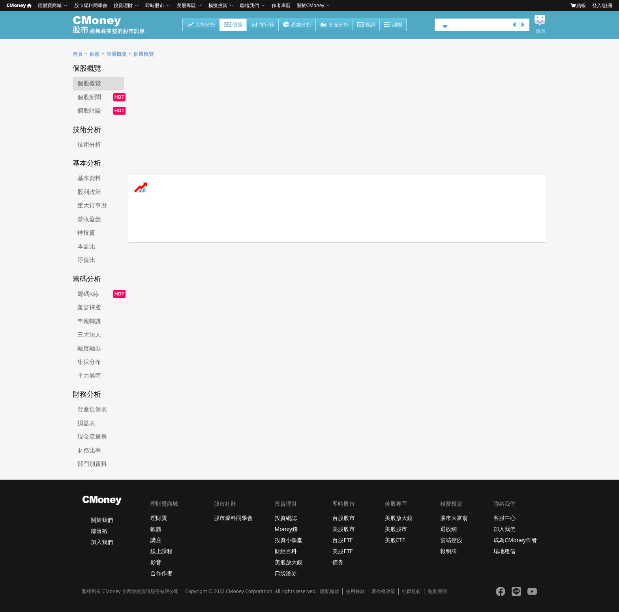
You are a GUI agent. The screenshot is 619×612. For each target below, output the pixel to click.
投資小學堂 (288, 540)
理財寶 (158, 518)
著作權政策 (383, 591)
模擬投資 (217, 5)
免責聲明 (437, 591)
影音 (155, 562)
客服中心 (504, 518)
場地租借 (504, 551)
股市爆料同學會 (90, 5)
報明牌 (448, 551)
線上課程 (161, 551)
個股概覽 (116, 54)
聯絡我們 (249, 5)
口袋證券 (286, 573)
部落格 (99, 531)
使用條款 (355, 591)
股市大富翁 (454, 518)
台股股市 (343, 518)
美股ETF (342, 551)
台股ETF (342, 540)
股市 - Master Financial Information (113, 25)
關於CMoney (311, 5)
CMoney (19, 5)
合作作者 (161, 573)
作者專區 (281, 5)
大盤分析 (201, 25)
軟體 (155, 529)
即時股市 (154, 5)
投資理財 (123, 5)
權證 (366, 25)
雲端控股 (451, 540)
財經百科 (286, 551)
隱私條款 (329, 591)
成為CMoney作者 (515, 540)
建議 (540, 31)
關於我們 (102, 519)
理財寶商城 (50, 5)
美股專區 (186, 5)
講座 (155, 540)
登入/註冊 (602, 5)
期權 (393, 25)
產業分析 (297, 25)
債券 (337, 562)
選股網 (448, 529)
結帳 (578, 5)
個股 (233, 25)
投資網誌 (286, 518)
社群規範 (411, 591)
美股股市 (343, 529)
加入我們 (102, 542)
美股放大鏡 (288, 562)
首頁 (78, 54)
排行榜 (262, 25)
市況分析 (334, 25)
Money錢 (286, 529)
